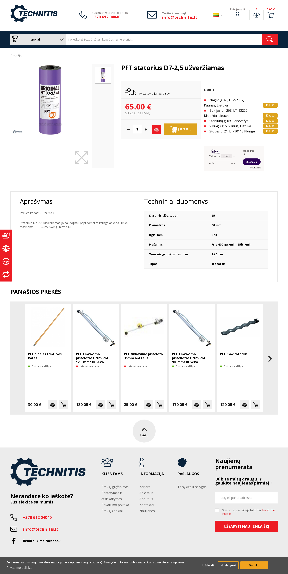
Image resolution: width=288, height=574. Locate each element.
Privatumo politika (115, 505)
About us (146, 499)
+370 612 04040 (106, 17)
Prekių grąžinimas (115, 487)
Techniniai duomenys (176, 201)
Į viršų (144, 431)
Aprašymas (36, 201)
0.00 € (271, 9)
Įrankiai (37, 39)
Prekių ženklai (112, 511)
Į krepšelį (180, 129)
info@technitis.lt (179, 17)
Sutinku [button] (254, 565)
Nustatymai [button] (228, 565)
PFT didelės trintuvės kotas (45, 356)
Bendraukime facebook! (42, 541)
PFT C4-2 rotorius (233, 354)
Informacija (151, 474)
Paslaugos (188, 474)
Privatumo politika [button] (19, 567)
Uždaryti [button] (208, 565)
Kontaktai (146, 505)
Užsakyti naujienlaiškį (246, 526)
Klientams (112, 474)
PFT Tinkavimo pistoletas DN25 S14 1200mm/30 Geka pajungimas (92, 360)
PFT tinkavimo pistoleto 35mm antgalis (143, 356)
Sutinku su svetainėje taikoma (248, 512)
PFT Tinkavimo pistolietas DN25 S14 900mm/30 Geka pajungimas (188, 360)
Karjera (144, 487)
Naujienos (147, 511)
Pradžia (16, 56)
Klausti (270, 105)
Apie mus (146, 493)
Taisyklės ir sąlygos (192, 487)
